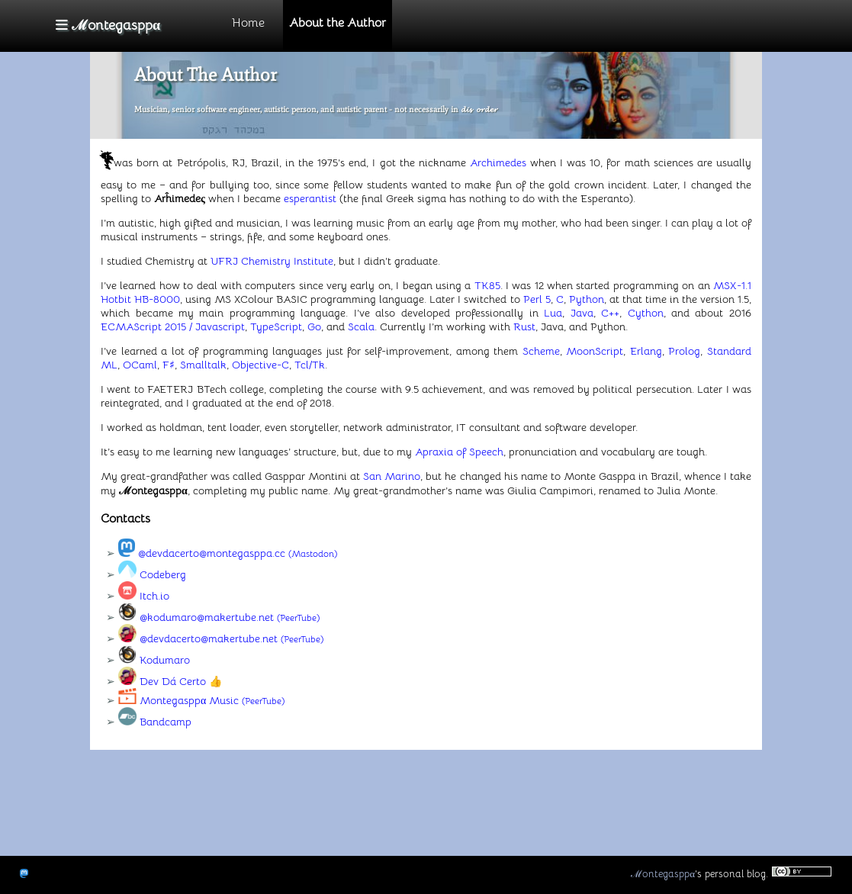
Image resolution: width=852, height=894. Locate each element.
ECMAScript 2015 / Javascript (173, 326)
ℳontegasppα (663, 873)
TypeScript (276, 326)
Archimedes (498, 162)
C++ (610, 313)
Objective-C (260, 364)
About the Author (337, 23)
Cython (646, 313)
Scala (361, 326)
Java (582, 313)
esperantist (310, 198)
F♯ (168, 364)
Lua (553, 313)
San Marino (391, 476)
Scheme (541, 351)
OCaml (140, 364)
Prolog (684, 351)
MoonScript (594, 351)
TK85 (487, 285)
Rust (524, 326)
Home (248, 23)
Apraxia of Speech (459, 451)
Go (314, 326)
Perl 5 (537, 299)
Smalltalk (203, 364)
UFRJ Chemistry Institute (272, 261)
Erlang (646, 351)
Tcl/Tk (309, 364)
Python (586, 299)
